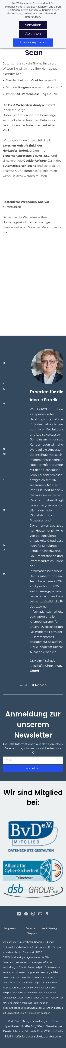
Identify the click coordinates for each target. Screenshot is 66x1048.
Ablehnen (33, 34)
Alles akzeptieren (33, 42)
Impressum (12, 928)
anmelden (33, 768)
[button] (21, 685)
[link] (33, 861)
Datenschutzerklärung (41, 928)
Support (33, 933)
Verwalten (33, 25)
